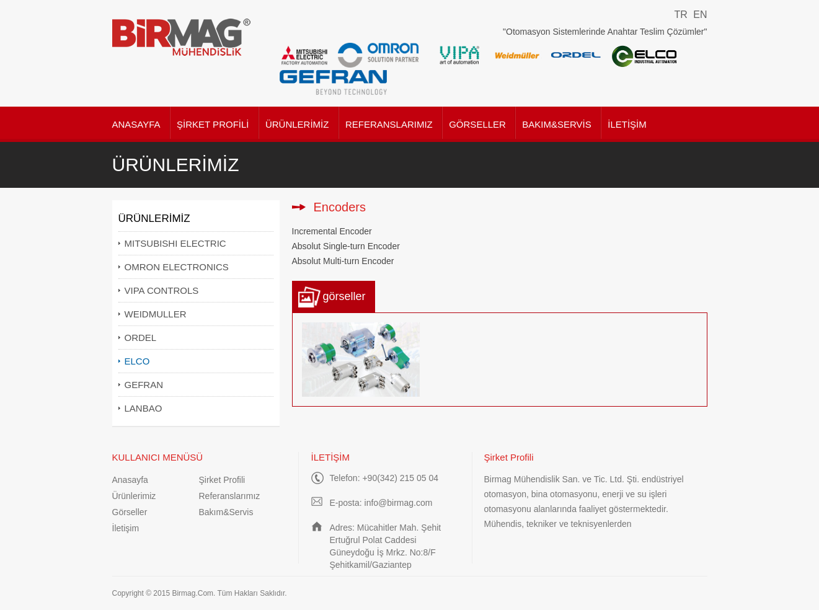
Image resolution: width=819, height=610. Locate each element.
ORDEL (141, 337)
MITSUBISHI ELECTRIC (175, 243)
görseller (344, 296)
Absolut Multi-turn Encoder (343, 261)
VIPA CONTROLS (162, 290)
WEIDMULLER (156, 314)
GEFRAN (144, 384)
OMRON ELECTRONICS (177, 267)
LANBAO (143, 408)
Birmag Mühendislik (182, 37)
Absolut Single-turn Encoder (346, 246)
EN (700, 14)
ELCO (137, 361)
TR (680, 14)
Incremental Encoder (332, 231)
